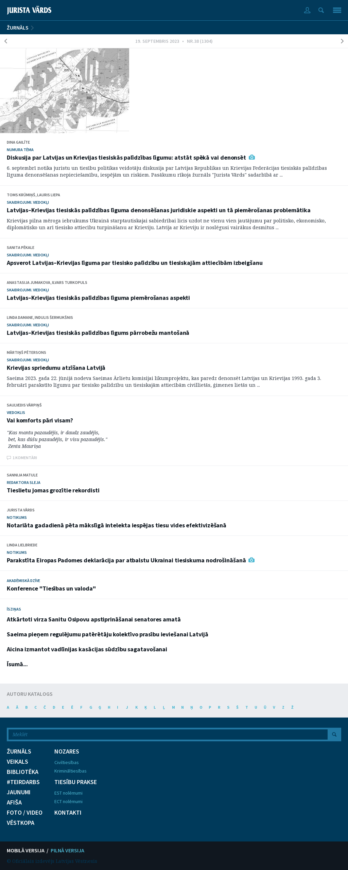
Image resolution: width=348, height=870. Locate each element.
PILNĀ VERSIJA (67, 850)
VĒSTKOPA (20, 822)
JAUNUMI (19, 792)
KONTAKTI (68, 812)
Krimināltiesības (70, 771)
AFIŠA (14, 802)
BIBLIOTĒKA (22, 771)
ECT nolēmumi (68, 801)
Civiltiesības (66, 762)
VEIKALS (17, 761)
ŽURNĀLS (18, 27)
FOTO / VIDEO (24, 812)
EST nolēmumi (68, 793)
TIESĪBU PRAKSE (75, 782)
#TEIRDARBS (23, 782)
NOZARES (66, 751)
